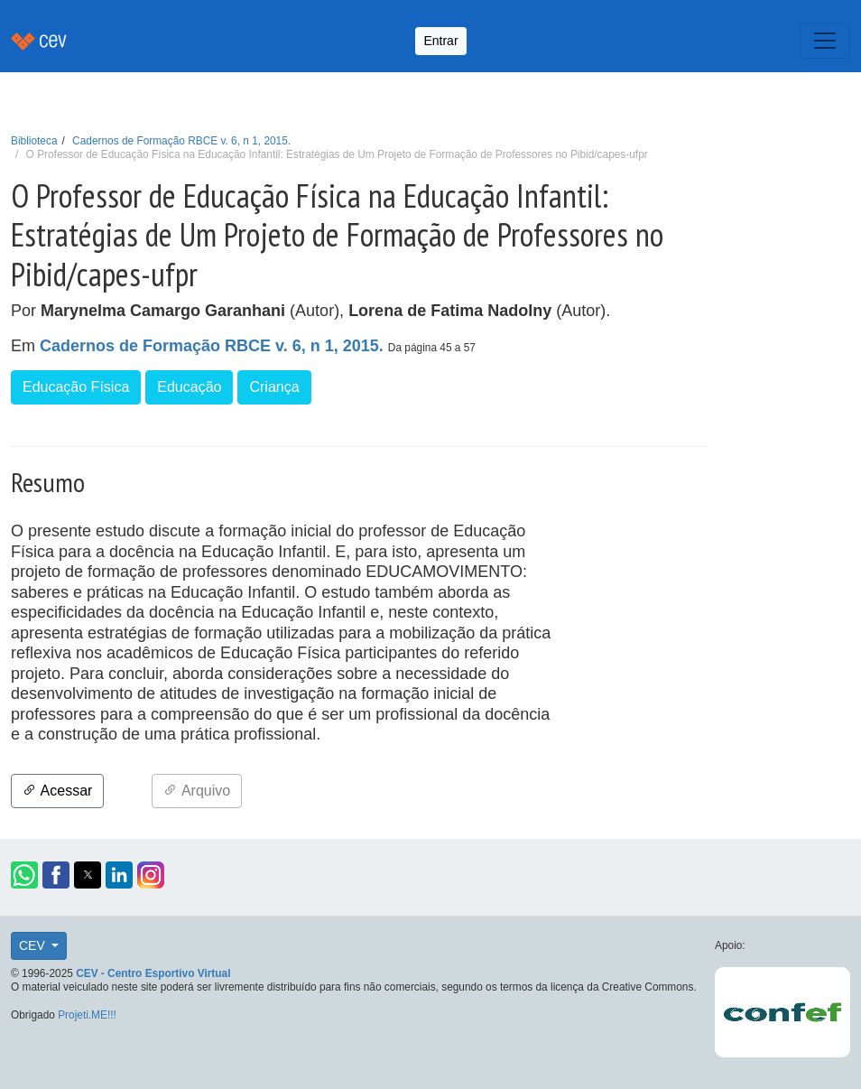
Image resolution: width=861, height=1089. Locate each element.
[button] (24, 875)
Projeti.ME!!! (87, 1015)
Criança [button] (274, 387)
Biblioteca (34, 141)
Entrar (440, 40)
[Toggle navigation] (825, 41)
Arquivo (196, 790)
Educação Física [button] (76, 387)
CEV (34, 945)
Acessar (57, 790)
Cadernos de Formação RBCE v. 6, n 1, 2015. (181, 141)
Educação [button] (189, 387)
